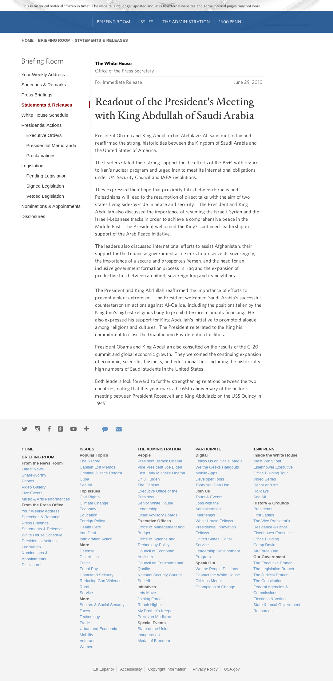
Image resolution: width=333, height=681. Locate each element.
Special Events (151, 623)
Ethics (85, 563)
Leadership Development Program (218, 554)
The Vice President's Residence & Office (271, 524)
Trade (85, 623)
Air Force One (265, 551)
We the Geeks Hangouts (217, 467)
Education (88, 515)
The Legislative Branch (273, 568)
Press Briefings (36, 94)
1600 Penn (230, 21)
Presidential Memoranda (51, 145)
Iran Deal (88, 533)
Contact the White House (218, 575)
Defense (87, 551)
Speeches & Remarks (43, 84)
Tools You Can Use (212, 485)
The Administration (186, 21)
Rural (84, 587)
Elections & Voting (269, 599)
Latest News (33, 469)
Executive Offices (154, 521)
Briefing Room (113, 21)
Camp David (264, 545)
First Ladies (263, 515)
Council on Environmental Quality (160, 566)
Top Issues (90, 491)
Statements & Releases (101, 40)
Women (86, 646)
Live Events (32, 493)
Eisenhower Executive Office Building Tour (273, 470)
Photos (28, 481)
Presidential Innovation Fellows (216, 530)
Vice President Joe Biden (159, 467)
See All (86, 485)
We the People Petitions (217, 568)
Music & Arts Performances (46, 499)
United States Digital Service (214, 542)
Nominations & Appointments (51, 206)
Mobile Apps (206, 473)
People (144, 455)
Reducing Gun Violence (100, 580)
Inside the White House (275, 455)
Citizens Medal (209, 580)
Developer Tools (210, 479)
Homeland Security (96, 575)
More (84, 545)
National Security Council (159, 575)
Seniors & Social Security (102, 604)
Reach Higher (149, 604)
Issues (146, 21)
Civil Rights (90, 497)
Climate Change (94, 503)
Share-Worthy (34, 475)
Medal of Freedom (153, 640)
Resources (262, 611)
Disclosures (33, 216)
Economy (88, 509)
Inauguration (148, 634)
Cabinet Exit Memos (97, 467)
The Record (90, 461)
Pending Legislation (46, 175)
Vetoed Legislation (45, 196)
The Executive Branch (272, 563)
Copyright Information (167, 669)
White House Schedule (44, 115)
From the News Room (42, 463)
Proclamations (40, 155)
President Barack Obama (159, 461)
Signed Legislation (45, 186)
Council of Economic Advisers (155, 554)
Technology (90, 616)
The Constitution (268, 580)
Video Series (264, 479)
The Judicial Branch (270, 575)
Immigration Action (96, 539)
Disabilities (89, 557)
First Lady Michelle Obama (161, 473)
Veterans (87, 640)
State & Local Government (276, 604)
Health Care (90, 527)
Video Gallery (34, 487)
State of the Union (153, 628)
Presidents (262, 509)
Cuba (84, 479)
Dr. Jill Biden (148, 479)
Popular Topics (94, 455)
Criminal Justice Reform (101, 473)
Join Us (203, 491)
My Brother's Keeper (155, 611)
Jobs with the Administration (208, 506)
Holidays (261, 491)
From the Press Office (42, 505)
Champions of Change (215, 587)
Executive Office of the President (157, 494)
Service (86, 592)
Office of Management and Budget (160, 530)
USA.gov (232, 669)
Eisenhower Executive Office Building (273, 536)
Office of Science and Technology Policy (156, 542)
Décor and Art (265, 485)
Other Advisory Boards (157, 515)
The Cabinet (148, 485)
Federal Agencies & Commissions (270, 590)
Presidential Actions (41, 125)
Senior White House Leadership (155, 506)
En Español (103, 669)
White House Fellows (214, 521)
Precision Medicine (154, 616)
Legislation (32, 165)
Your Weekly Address (43, 74)
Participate (208, 449)
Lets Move (146, 592)
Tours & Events (209, 497)
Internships (205, 515)
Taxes (85, 611)
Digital (202, 455)
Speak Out (205, 563)
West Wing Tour (267, 461)
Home (28, 40)
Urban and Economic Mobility (98, 631)
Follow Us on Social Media (219, 461)
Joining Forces (150, 599)
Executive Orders (43, 135)
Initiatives (146, 587)
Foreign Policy (92, 521)
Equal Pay (89, 568)
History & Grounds (271, 503)
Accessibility (131, 669)
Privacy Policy (205, 669)
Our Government (269, 557)
